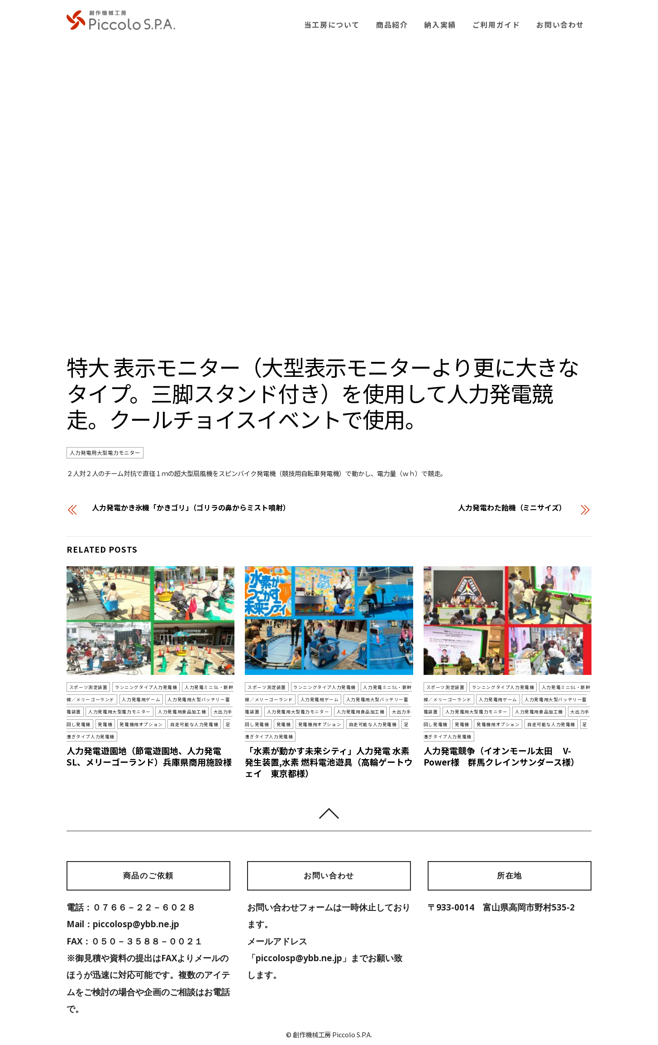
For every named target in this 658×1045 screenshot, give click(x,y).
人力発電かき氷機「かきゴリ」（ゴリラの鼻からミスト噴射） (191, 507)
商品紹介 (392, 24)
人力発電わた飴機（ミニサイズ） (512, 507)
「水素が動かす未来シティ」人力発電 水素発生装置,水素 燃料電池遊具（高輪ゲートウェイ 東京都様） (329, 750)
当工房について (332, 24)
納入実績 (440, 24)
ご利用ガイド (496, 24)
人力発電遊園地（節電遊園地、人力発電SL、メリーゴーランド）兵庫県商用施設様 (149, 744)
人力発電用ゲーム (121, 699)
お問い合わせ (560, 24)
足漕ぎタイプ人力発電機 (199, 725)
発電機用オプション (97, 725)
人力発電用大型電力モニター (105, 453)
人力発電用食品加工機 (143, 712)
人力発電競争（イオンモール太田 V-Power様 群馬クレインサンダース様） (502, 744)
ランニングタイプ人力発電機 (139, 687)
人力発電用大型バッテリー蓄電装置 (180, 699)
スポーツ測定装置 (86, 687)
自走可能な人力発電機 (146, 725)
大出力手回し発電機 (191, 712)
